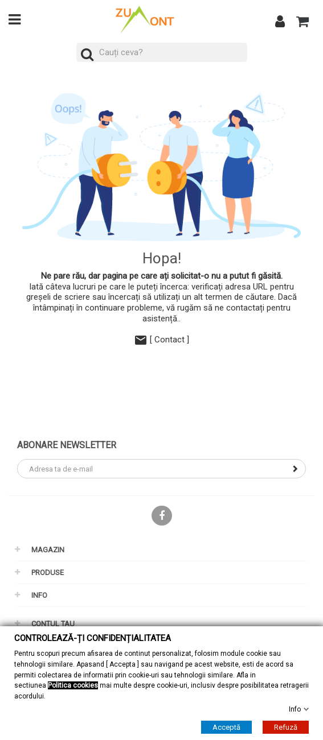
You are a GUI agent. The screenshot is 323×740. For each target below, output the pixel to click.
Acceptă (226, 726)
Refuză (285, 726)
